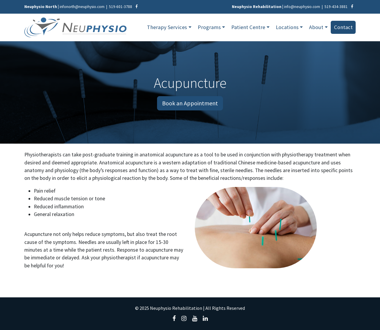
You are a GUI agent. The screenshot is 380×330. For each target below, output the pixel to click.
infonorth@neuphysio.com (82, 6)
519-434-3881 (336, 6)
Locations (287, 27)
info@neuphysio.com (302, 6)
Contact (343, 27)
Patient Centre (248, 27)
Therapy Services (167, 27)
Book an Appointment (190, 103)
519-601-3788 (120, 6)
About (316, 27)
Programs (209, 27)
